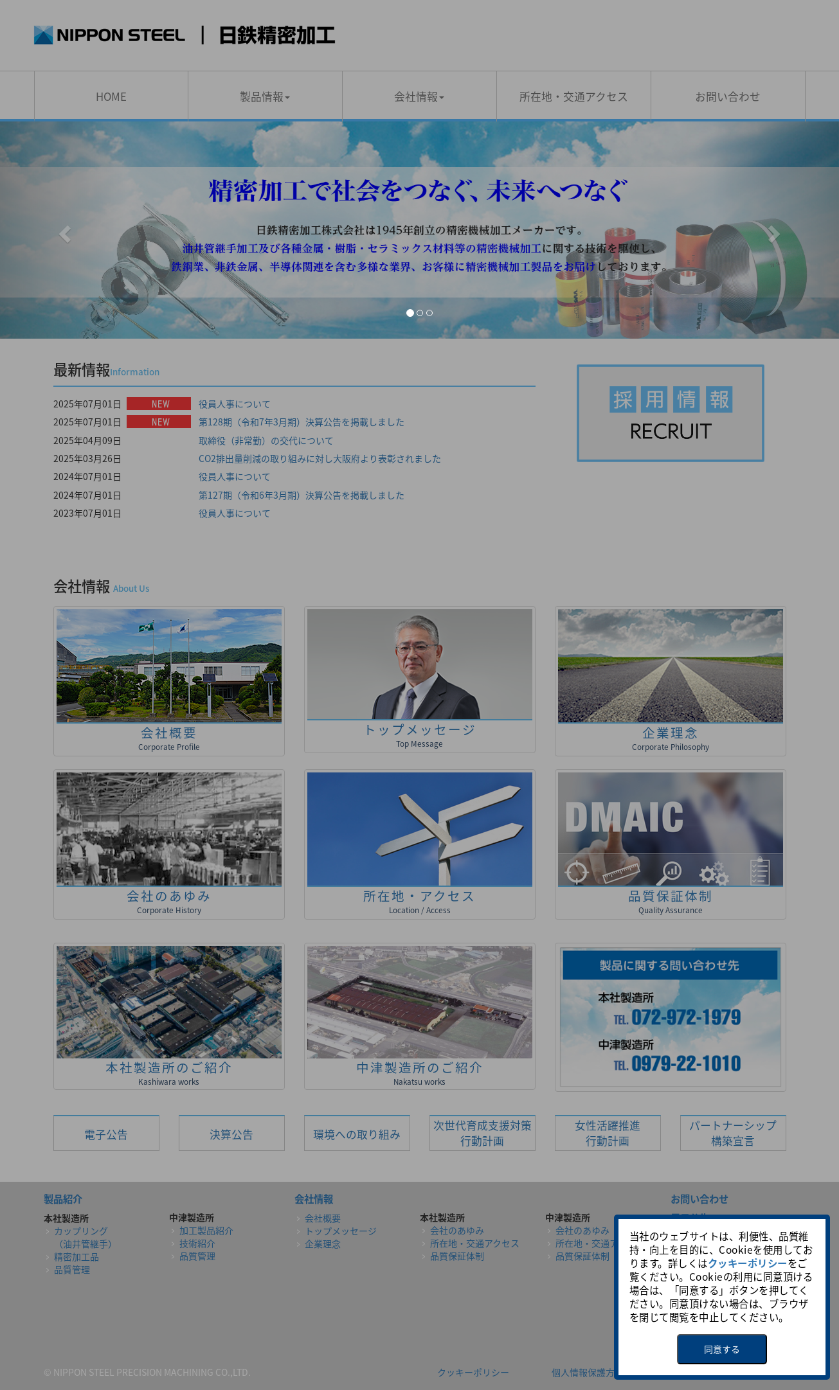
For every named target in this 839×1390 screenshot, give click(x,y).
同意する (722, 1348)
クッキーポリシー (748, 1263)
